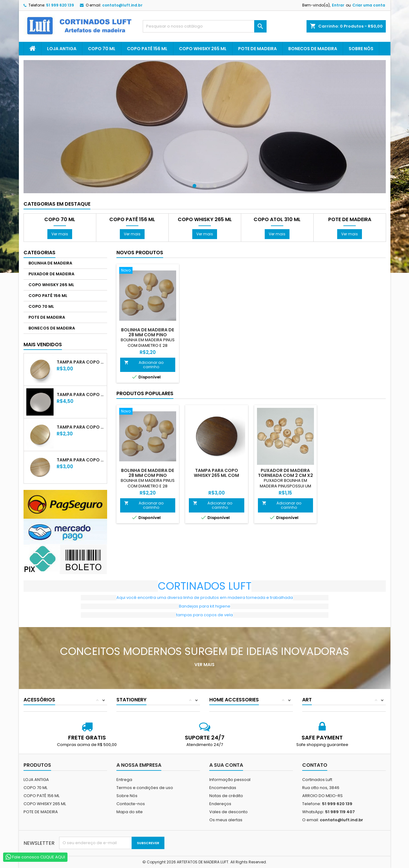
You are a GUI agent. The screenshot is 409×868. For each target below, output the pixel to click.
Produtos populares (144, 393)
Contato (314, 765)
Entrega (124, 780)
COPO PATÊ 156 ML (147, 49)
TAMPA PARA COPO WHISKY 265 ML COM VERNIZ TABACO (216, 475)
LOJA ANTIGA (61, 49)
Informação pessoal (229, 780)
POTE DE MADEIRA (257, 49)
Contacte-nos (130, 804)
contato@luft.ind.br (122, 5)
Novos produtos (139, 252)
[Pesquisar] (205, 26)
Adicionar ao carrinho (143, 364)
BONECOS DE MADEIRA (312, 49)
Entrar (338, 5)
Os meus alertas (225, 820)
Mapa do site (129, 812)
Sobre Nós (361, 49)
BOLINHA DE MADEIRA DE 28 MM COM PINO (147, 332)
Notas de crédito (226, 796)
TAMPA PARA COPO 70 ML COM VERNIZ (80, 427)
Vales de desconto (228, 812)
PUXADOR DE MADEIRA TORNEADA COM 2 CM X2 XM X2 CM (285, 475)
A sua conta (226, 765)
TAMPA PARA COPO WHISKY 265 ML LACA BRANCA (80, 394)
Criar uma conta (368, 5)
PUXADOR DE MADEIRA (51, 274)
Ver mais (59, 234)
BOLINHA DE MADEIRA (50, 263)
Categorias (39, 252)
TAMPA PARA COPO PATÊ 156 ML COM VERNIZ (80, 459)
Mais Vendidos (43, 344)
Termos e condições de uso (144, 788)
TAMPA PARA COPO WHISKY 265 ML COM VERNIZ (80, 362)
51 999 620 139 (60, 5)
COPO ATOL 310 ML (277, 219)
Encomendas (222, 788)
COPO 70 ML (101, 49)
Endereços (220, 804)
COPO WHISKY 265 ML (203, 49)
